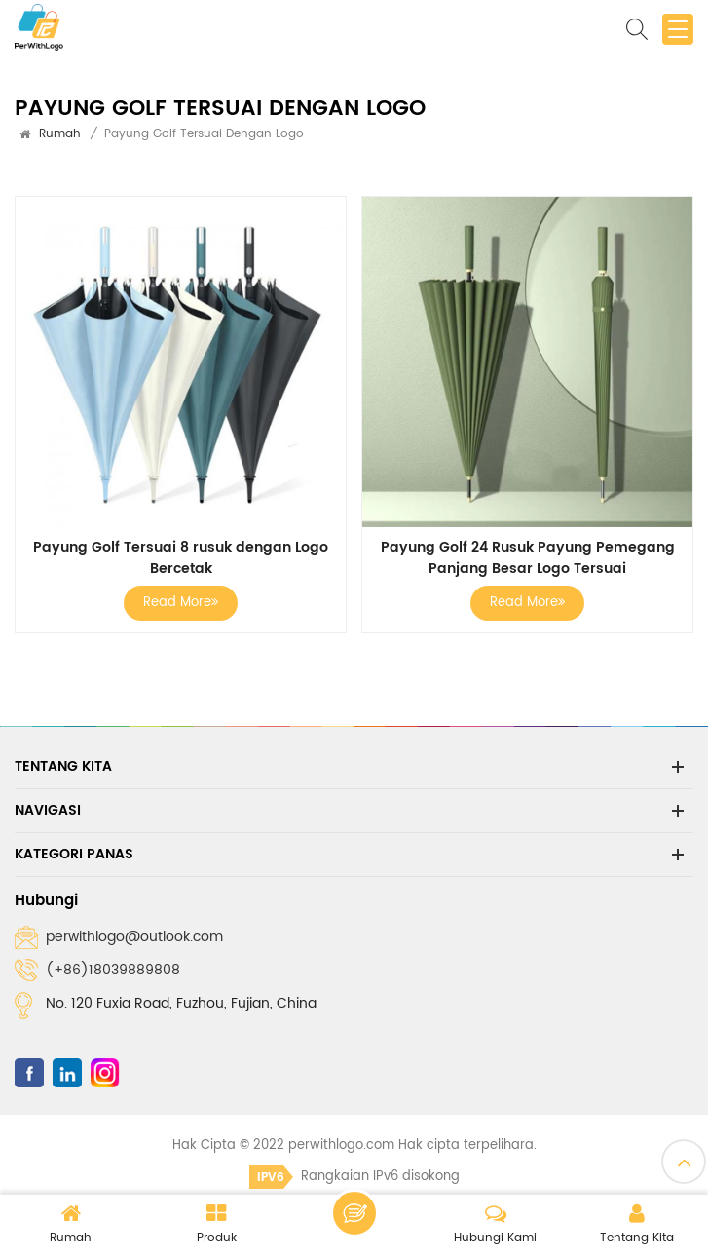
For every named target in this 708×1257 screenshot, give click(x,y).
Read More (180, 602)
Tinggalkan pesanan (354, 1213)
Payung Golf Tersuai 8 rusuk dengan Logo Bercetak (180, 558)
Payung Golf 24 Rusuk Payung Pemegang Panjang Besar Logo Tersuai (528, 558)
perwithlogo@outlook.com (134, 937)
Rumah (60, 134)
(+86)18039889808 (113, 970)
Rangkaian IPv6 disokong (354, 1176)
